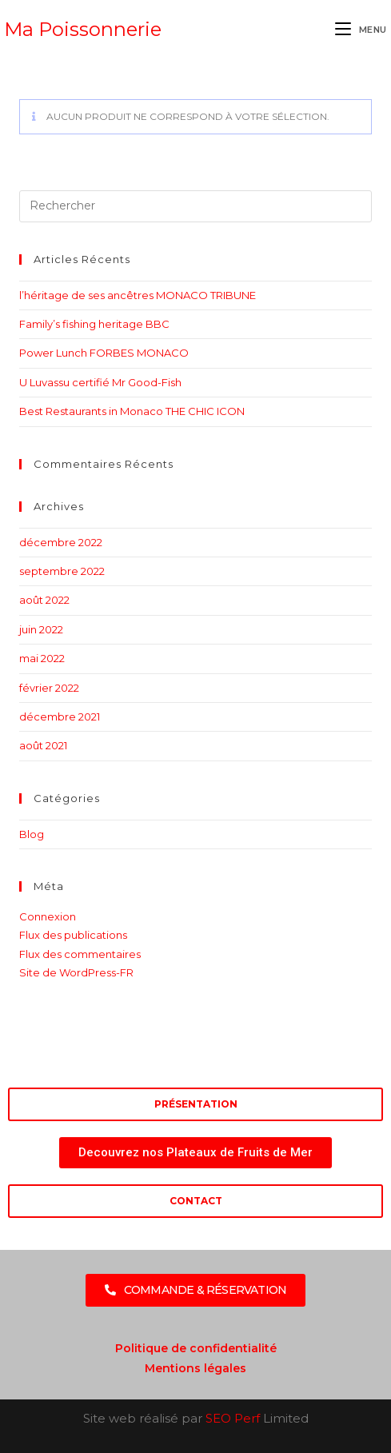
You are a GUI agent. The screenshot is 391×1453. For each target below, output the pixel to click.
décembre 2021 (59, 716)
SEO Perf (232, 1418)
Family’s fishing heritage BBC (94, 323)
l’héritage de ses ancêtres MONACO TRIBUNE (137, 295)
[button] (196, 1290)
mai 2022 (42, 658)
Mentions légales (195, 1368)
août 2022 (44, 599)
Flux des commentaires (80, 954)
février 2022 (49, 687)
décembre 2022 (60, 542)
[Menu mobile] (361, 29)
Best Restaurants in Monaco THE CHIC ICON (132, 411)
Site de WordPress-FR (76, 972)
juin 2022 (41, 629)
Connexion (47, 916)
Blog (31, 834)
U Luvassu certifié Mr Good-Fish (100, 382)
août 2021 (43, 745)
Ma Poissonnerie (83, 29)
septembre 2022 (62, 571)
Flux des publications (73, 934)
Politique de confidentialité (196, 1348)
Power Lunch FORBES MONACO (104, 352)
